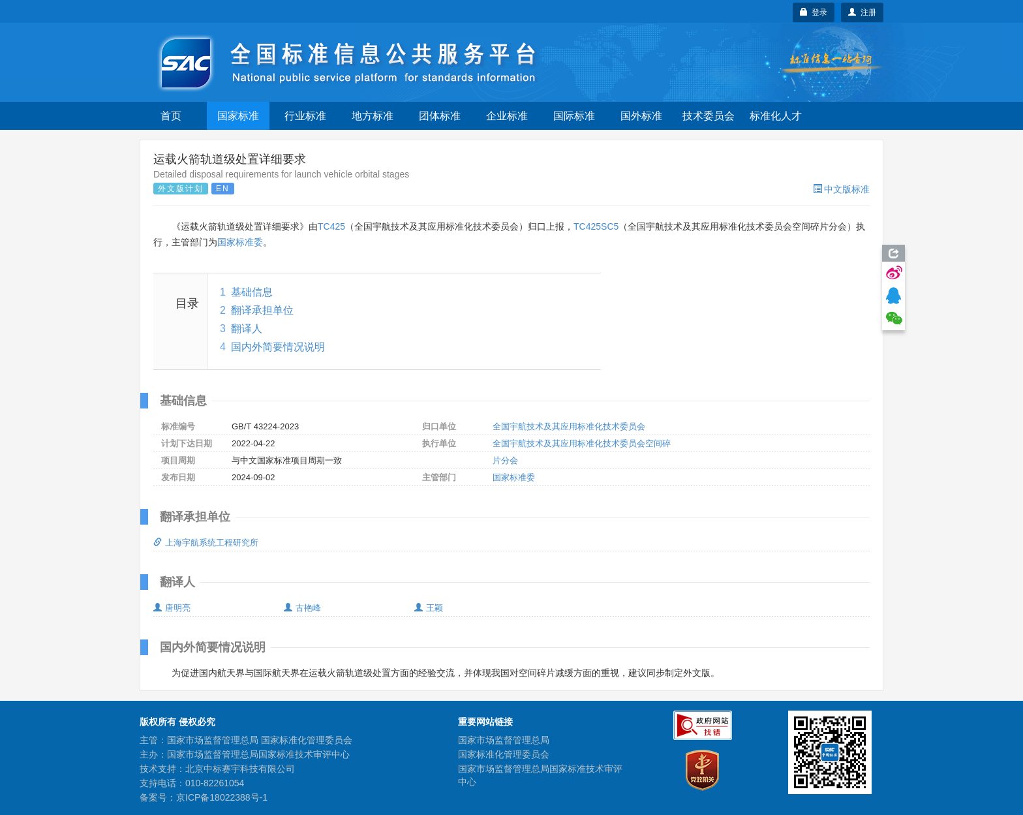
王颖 (428, 608)
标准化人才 (776, 115)
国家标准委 (240, 242)
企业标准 (507, 115)
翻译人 (246, 328)
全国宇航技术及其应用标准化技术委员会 (569, 426)
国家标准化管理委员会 (503, 754)
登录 (814, 12)
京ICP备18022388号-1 (221, 797)
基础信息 (252, 292)
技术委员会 (708, 115)
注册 (862, 12)
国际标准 (574, 115)
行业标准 (305, 115)
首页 (170, 115)
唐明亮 (172, 608)
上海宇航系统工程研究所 (205, 542)
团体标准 (440, 115)
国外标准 (641, 115)
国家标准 (238, 115)
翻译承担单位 (262, 310)
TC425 (331, 226)
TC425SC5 (595, 226)
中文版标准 (841, 189)
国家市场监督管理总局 (503, 740)
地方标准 (372, 115)
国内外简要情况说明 (278, 346)
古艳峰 (302, 608)
